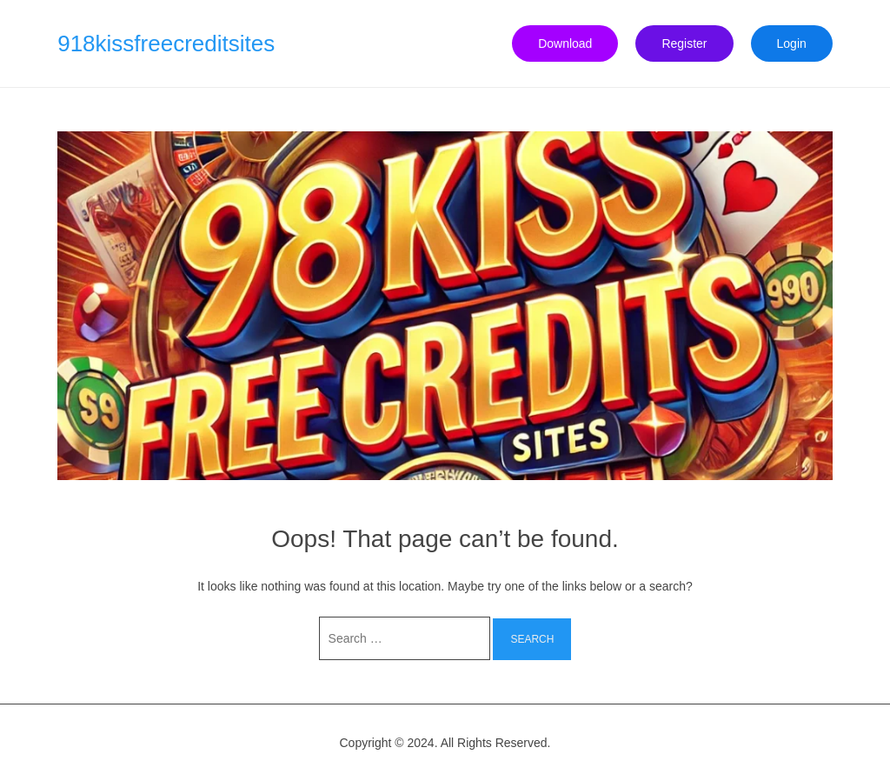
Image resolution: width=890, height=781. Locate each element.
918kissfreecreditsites (166, 43)
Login (792, 43)
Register (684, 43)
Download (565, 43)
